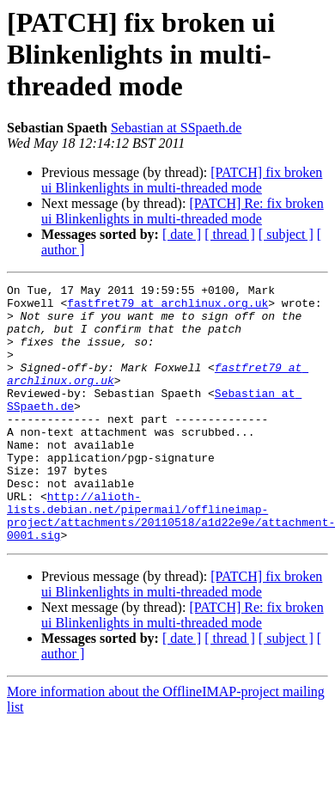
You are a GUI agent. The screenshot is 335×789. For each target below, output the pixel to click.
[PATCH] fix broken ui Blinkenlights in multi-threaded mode (181, 180)
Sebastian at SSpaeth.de (176, 127)
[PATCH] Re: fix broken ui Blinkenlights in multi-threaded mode (182, 211)
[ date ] (181, 234)
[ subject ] (286, 234)
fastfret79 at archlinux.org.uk (167, 307)
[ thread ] (229, 234)
